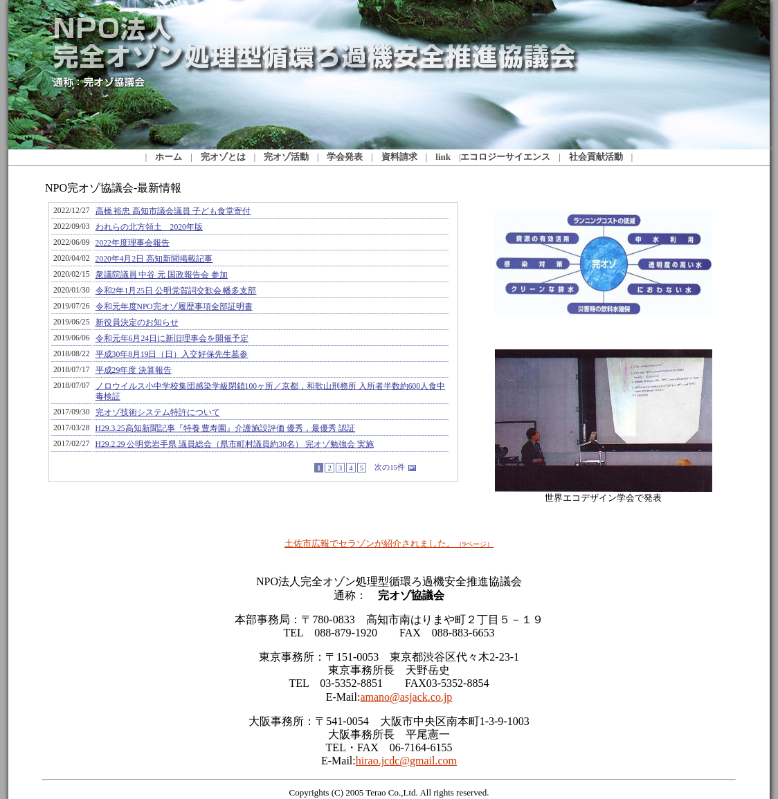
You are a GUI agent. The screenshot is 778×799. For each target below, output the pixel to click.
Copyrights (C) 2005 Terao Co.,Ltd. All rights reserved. (389, 792)
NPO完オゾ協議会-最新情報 (258, 361)
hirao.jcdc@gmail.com (406, 760)
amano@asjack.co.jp (406, 697)
